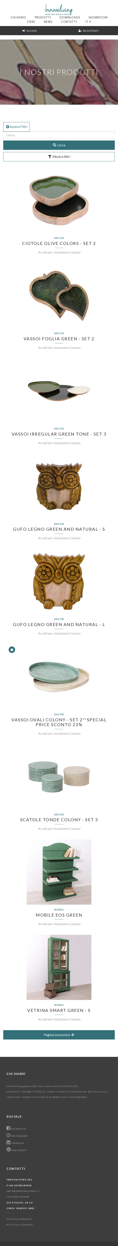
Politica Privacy (19, 1219)
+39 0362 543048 (17, 1196)
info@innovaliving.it (23, 1191)
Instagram (17, 1136)
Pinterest (16, 1150)
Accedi (29, 30)
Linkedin (15, 1143)
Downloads (70, 17)
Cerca (59, 145)
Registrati (88, 30)
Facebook (16, 1128)
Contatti (69, 21)
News (48, 21)
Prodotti (43, 17)
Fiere (31, 21)
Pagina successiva (59, 1035)
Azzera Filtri (16, 127)
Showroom (98, 17)
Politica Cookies (19, 1224)
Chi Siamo (18, 17)
